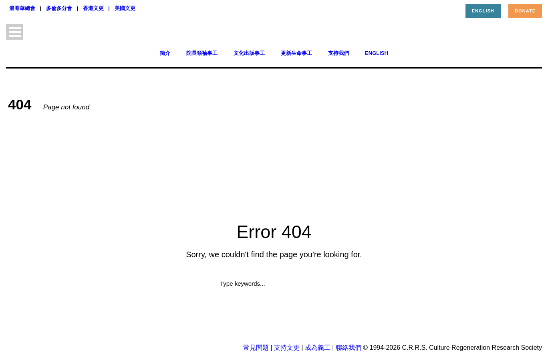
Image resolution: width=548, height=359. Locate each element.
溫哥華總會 (22, 8)
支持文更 (287, 347)
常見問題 (256, 347)
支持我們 (338, 53)
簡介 (165, 53)
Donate (525, 10)
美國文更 (125, 8)
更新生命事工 (296, 53)
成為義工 (317, 347)
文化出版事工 (249, 53)
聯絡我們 (348, 347)
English (483, 10)
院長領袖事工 (202, 53)
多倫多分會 (59, 8)
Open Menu (14, 32)
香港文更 (93, 8)
